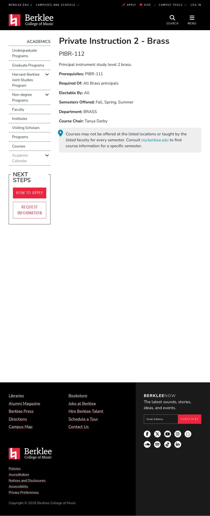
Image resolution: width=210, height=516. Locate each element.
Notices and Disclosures (27, 480)
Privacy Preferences (24, 492)
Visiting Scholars (25, 127)
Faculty (18, 109)
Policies (15, 468)
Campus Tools (171, 4)
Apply (129, 4)
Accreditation (19, 474)
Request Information (29, 210)
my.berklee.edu (155, 140)
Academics (38, 41)
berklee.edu (19, 4)
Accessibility (18, 486)
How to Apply (29, 193)
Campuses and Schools (56, 4)
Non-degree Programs (22, 97)
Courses (18, 146)
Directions (18, 419)
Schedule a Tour (83, 419)
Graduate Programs (28, 65)
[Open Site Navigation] (192, 20)
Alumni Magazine (24, 403)
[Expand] (47, 74)
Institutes (19, 118)
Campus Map (20, 427)
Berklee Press (21, 411)
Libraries (16, 396)
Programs (20, 136)
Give (145, 4)
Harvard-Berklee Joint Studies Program (25, 80)
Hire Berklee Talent (86, 411)
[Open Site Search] (172, 20)
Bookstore (78, 396)
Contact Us (79, 427)
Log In (196, 4)
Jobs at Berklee (82, 403)
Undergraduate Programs (24, 53)
